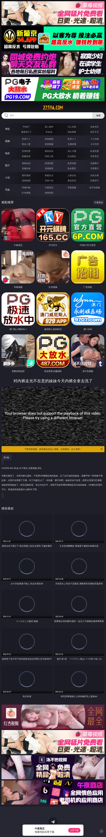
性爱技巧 (94, 180)
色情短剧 (49, 192)
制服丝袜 (26, 156)
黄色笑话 (72, 180)
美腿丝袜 (26, 168)
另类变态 (94, 156)
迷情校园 (26, 180)
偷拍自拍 (49, 151)
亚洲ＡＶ (26, 138)
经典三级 (49, 156)
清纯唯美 (49, 168)
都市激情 (26, 175)
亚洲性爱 (26, 151)
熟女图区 (72, 168)
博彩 (7, 129)
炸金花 (49, 131)
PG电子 (26, 126)
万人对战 (72, 126)
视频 (7, 141)
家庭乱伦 (49, 175)
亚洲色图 (49, 163)
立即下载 (74, 830)
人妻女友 (72, 175)
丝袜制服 (49, 144)
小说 (7, 177)
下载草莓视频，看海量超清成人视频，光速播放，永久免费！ (63, 449)
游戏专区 (94, 126)
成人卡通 (72, 151)
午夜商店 (49, 187)
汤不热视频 (94, 187)
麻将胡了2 (26, 131)
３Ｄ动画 (94, 138)
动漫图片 (94, 163)
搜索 (98, 115)
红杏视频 (26, 192)
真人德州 (49, 126)
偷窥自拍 (26, 163)
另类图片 (94, 168)
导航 (7, 189)
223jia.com (53, 108)
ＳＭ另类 (94, 144)
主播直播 (72, 144)
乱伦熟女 (72, 156)
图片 (7, 165)
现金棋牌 (72, 131)
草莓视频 (72, 187)
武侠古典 (94, 175)
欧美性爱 (94, 151)
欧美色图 (72, 163)
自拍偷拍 (49, 138)
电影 (7, 153)
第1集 (6, 457)
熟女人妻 (26, 144)
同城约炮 (26, 187)
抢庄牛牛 (94, 131)
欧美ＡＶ (72, 138)
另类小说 (49, 180)
